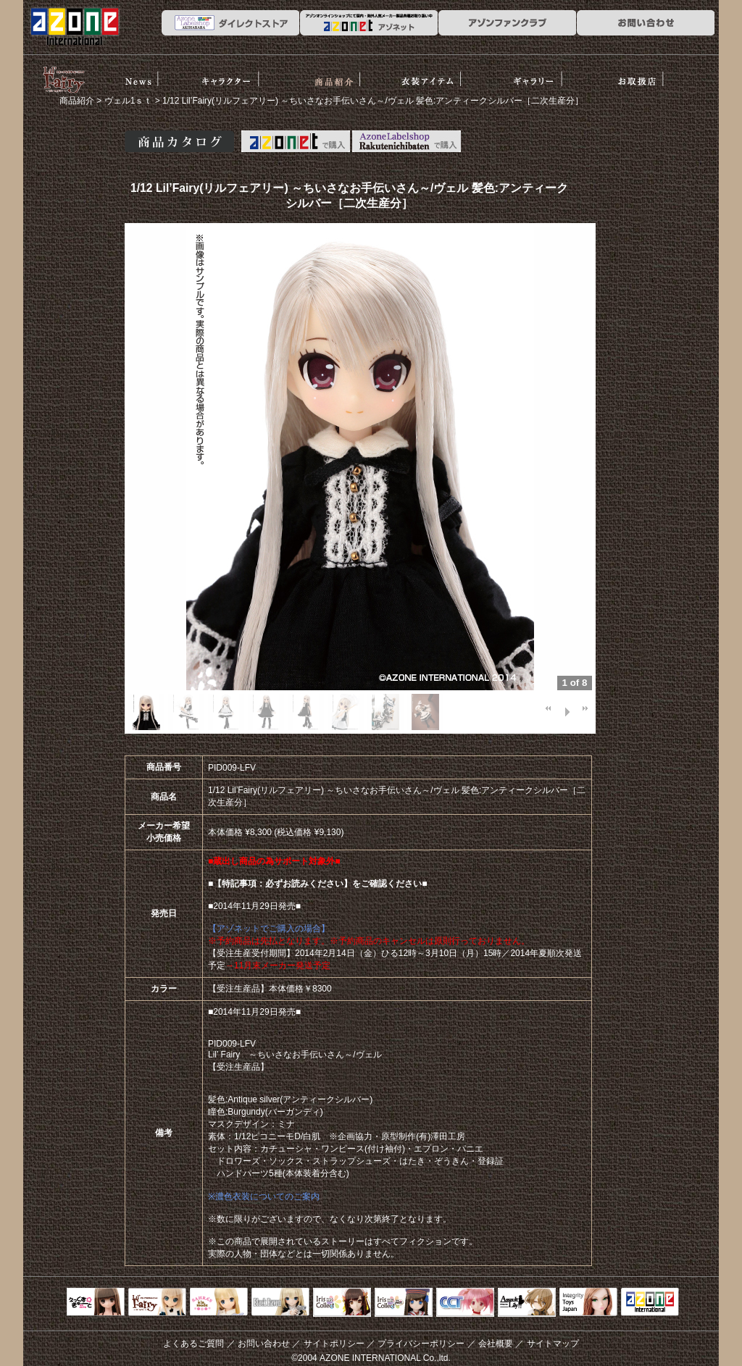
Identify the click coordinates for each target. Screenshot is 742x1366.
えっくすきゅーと (96, 1303)
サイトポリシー (334, 1343)
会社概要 (495, 1343)
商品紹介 (342, 75)
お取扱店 (646, 75)
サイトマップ (553, 1343)
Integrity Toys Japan (588, 1303)
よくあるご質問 (193, 1343)
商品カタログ (179, 141)
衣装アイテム (444, 75)
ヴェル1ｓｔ (128, 101)
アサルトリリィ (527, 1303)
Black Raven (280, 1303)
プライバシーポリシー (421, 1343)
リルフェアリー (63, 78)
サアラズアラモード (219, 1303)
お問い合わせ (264, 1343)
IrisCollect (342, 1303)
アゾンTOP (650, 1303)
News (139, 75)
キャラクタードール (465, 1303)
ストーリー (241, 75)
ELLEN (404, 1303)
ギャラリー (545, 75)
